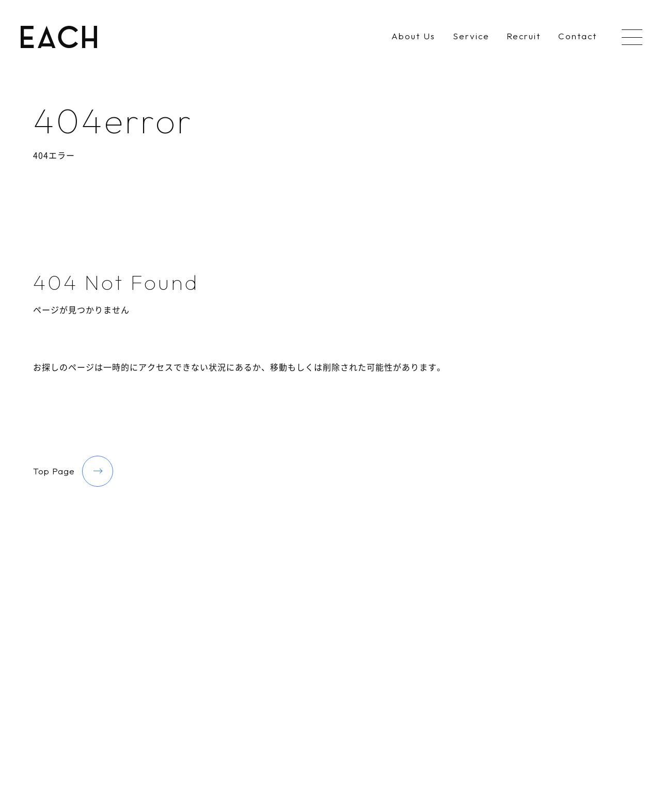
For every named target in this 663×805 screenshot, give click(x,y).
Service (471, 36)
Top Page (73, 471)
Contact (577, 36)
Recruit (524, 36)
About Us (413, 36)
